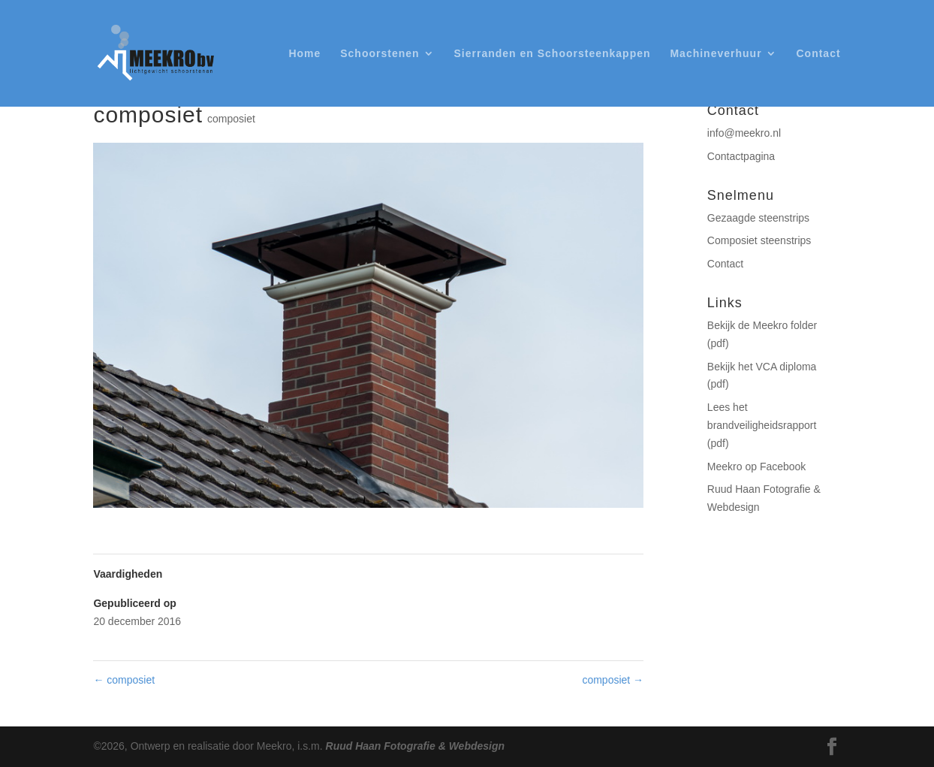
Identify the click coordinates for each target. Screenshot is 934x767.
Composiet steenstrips (759, 240)
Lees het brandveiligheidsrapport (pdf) (762, 425)
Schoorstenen (379, 53)
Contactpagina (741, 156)
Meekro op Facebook (756, 467)
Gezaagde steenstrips (758, 218)
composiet (231, 119)
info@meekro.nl (744, 133)
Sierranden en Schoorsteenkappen (551, 53)
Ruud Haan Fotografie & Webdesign (415, 746)
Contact (818, 53)
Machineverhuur (715, 53)
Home (304, 53)
